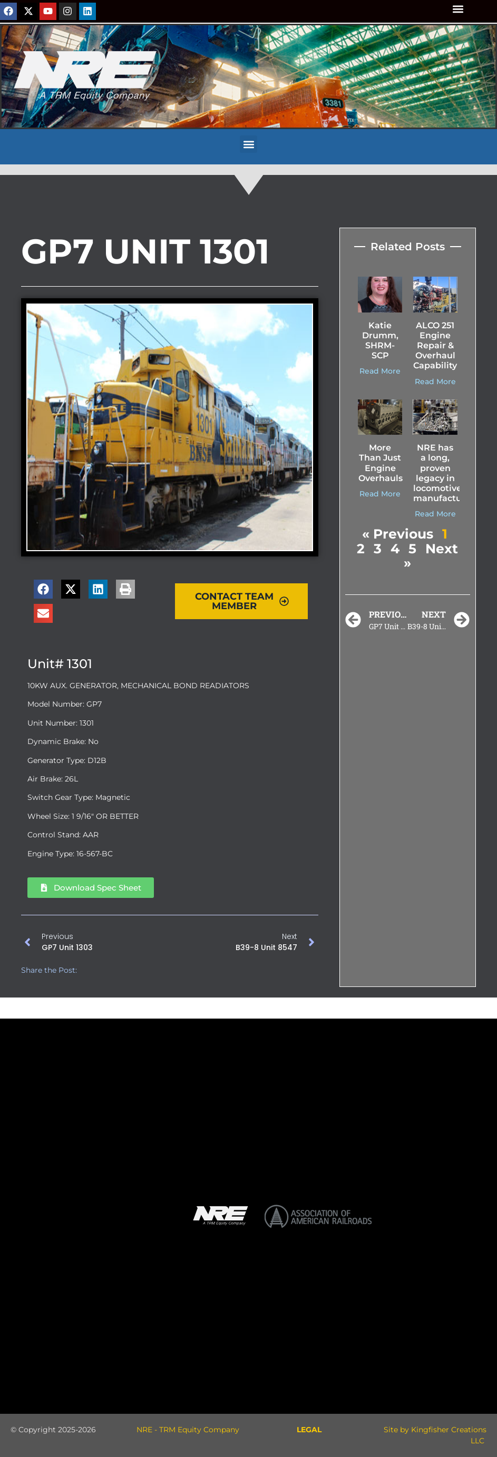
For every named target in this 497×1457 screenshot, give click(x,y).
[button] (458, 8)
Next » (431, 556)
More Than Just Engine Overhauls (380, 463)
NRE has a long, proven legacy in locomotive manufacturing (446, 473)
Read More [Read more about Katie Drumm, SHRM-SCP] (380, 371)
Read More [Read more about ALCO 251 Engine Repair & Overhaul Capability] (435, 381)
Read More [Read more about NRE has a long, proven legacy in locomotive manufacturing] (435, 514)
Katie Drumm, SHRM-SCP (380, 340)
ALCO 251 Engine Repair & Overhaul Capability (435, 345)
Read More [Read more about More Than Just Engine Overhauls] (380, 493)
